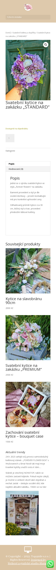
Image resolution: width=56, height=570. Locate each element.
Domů (8, 32)
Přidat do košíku (32, 138)
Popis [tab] (11, 163)
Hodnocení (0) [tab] (16, 169)
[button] (45, 44)
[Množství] (10, 138)
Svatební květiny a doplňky (24, 32)
